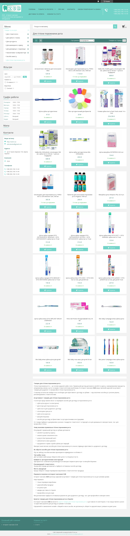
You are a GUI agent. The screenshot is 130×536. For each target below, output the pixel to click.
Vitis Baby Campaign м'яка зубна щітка (111, 319)
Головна (32, 9)
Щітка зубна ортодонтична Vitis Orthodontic (79, 153)
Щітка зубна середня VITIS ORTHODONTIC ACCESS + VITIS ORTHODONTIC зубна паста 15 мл (79, 237)
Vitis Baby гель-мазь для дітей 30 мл (80, 359)
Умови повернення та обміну (89, 9)
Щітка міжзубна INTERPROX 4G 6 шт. (111, 152)
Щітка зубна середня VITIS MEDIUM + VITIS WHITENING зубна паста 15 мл (47, 279)
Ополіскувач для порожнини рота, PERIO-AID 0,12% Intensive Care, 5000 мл (80, 70)
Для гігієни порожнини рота (15, 60)
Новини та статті (54, 14)
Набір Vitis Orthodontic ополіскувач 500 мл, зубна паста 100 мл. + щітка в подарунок (48, 154)
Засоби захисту (11, 56)
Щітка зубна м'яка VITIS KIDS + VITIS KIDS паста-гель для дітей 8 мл (80, 279)
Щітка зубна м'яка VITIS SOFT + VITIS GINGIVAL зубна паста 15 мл (111, 236)
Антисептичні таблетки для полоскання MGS (48, 70)
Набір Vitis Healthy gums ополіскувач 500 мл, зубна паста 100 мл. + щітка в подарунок (111, 70)
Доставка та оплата (36, 14)
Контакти (71, 9)
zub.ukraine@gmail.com (14, 144)
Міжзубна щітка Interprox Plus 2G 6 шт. (111, 195)
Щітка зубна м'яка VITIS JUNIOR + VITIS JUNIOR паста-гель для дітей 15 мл (111, 279)
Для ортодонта (11, 41)
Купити (48, 81)
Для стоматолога (12, 34)
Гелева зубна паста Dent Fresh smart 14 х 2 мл (111, 112)
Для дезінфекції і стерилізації (16, 49)
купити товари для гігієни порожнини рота (72, 502)
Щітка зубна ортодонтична (48, 111)
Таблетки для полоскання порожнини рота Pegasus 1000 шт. (79, 195)
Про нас (61, 9)
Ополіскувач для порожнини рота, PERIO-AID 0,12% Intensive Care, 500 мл (48, 195)
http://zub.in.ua (11, 142)
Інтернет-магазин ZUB (10, 525)
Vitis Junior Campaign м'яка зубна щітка (111, 359)
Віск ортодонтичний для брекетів (79, 111)
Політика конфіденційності (75, 534)
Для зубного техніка (13, 38)
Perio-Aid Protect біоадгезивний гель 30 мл (80, 319)
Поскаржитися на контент (58, 534)
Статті (37, 525)
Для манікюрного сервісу (14, 45)
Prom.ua (74, 532)
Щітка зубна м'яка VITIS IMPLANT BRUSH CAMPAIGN (48, 319)
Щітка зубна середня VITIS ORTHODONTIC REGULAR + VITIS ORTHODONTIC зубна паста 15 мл (48, 237)
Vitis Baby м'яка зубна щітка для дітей (47, 359)
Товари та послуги (45, 9)
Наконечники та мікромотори (16, 53)
